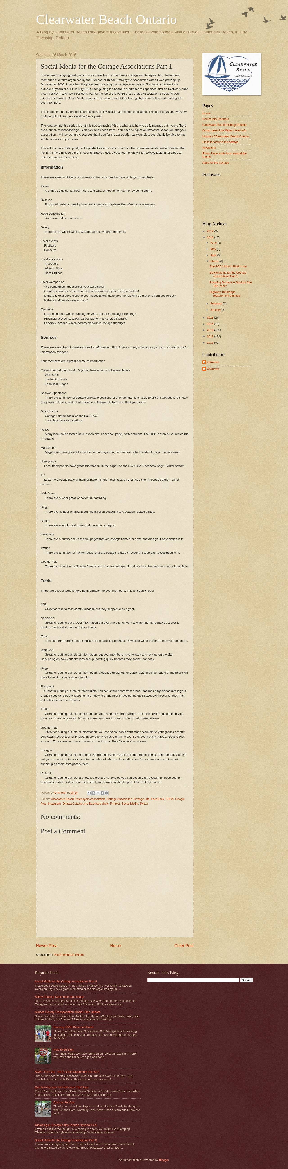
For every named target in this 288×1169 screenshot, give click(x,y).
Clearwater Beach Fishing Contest (224, 125)
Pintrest (115, 803)
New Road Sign (63, 1049)
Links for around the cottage (220, 142)
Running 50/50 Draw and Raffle (73, 1027)
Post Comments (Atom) (69, 954)
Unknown (213, 362)
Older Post (184, 945)
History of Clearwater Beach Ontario (225, 136)
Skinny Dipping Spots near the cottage (59, 996)
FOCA (170, 799)
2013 (210, 330)
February (216, 303)
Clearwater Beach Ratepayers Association (78, 799)
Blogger (164, 1160)
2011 (210, 342)
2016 (210, 237)
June (214, 242)
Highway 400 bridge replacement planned (225, 293)
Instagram (54, 803)
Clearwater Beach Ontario (106, 19)
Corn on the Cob (63, 1102)
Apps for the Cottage (215, 162)
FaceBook (157, 799)
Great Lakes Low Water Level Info (224, 130)
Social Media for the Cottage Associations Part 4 (66, 981)
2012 (210, 336)
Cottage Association (119, 799)
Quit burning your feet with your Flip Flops (61, 1087)
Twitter (144, 803)
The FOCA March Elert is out (228, 266)
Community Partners (215, 119)
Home (115, 945)
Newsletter (209, 147)
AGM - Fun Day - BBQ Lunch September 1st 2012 (67, 1071)
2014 (210, 324)
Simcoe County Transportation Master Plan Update (67, 1012)
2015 (210, 317)
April (213, 255)
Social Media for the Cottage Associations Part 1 (228, 274)
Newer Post (46, 945)
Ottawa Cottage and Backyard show (86, 803)
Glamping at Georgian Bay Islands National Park (66, 1125)
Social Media (130, 803)
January (215, 309)
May (213, 249)
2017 (210, 231)
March (214, 261)
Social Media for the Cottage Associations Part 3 (66, 1140)
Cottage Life (141, 799)
